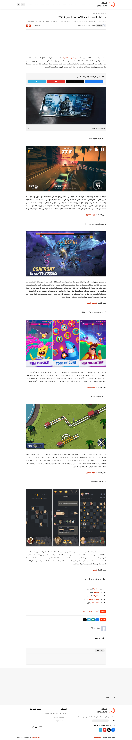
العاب (53, 4)
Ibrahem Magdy (36, 737)
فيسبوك (70, 4)
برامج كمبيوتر (91, 4)
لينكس (58, 4)
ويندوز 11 (77, 4)
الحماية (64, 4)
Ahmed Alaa (99, 26)
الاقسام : (112, 721)
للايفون (88, 214)
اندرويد (47, 4)
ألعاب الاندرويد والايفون (70, 57)
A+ (29, 26)
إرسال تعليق (100, 650)
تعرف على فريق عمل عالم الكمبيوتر (56, 713)
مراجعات (36, 4)
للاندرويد (94, 214)
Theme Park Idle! (94, 599)
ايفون (42, 4)
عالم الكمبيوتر (97, 737)
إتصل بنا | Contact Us (60, 717)
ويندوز (83, 4)
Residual (96, 592)
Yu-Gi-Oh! (96, 589)
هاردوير (30, 4)
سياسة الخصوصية (61, 721)
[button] (97, 619)
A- (27, 26)
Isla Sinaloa (95, 602)
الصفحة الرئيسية (102, 13)
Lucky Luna (95, 595)
